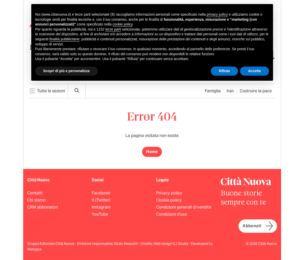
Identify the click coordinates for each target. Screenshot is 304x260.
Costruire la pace (256, 91)
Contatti (35, 193)
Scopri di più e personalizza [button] (66, 71)
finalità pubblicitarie (64, 39)
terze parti (113, 29)
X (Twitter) (101, 200)
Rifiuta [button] (224, 71)
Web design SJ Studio (171, 243)
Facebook (101, 193)
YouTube (100, 214)
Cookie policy (169, 200)
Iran (230, 91)
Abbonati (258, 226)
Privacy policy (169, 193)
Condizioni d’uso (171, 214)
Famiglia (213, 91)
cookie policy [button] (122, 24)
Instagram (101, 207)
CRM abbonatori (42, 207)
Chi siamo (36, 200)
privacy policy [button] (217, 14)
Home (152, 151)
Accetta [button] (254, 71)
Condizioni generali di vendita (183, 207)
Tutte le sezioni (47, 91)
